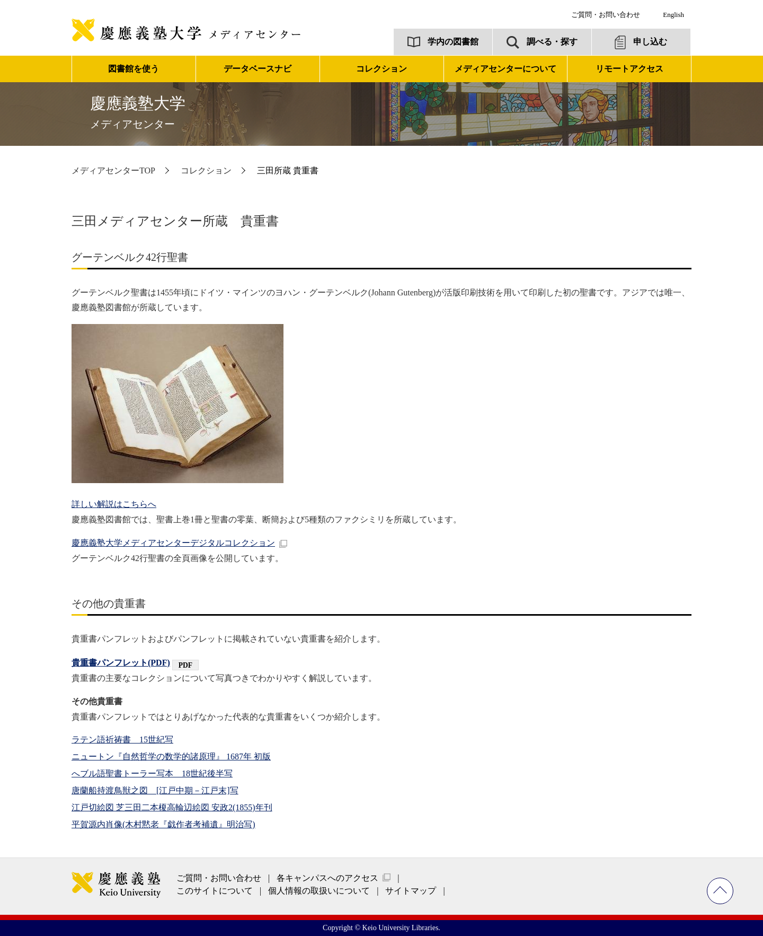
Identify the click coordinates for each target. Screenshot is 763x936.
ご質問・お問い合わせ (605, 15)
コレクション (206, 170)
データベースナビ (257, 68)
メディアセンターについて (505, 68)
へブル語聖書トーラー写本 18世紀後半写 (152, 773)
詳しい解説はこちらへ (114, 504)
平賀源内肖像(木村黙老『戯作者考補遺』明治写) (163, 824)
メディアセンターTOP (113, 170)
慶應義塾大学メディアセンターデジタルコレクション (173, 542)
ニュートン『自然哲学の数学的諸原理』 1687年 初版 (171, 756)
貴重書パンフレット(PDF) (121, 662)
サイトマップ (410, 890)
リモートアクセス (629, 68)
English (673, 15)
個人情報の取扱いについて (319, 890)
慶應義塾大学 (137, 112)
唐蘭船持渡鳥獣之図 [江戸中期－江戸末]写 (155, 790)
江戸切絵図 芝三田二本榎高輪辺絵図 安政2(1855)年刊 (172, 807)
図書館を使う (133, 68)
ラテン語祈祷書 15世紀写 (122, 739)
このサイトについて (214, 890)
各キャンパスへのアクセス (327, 877)
